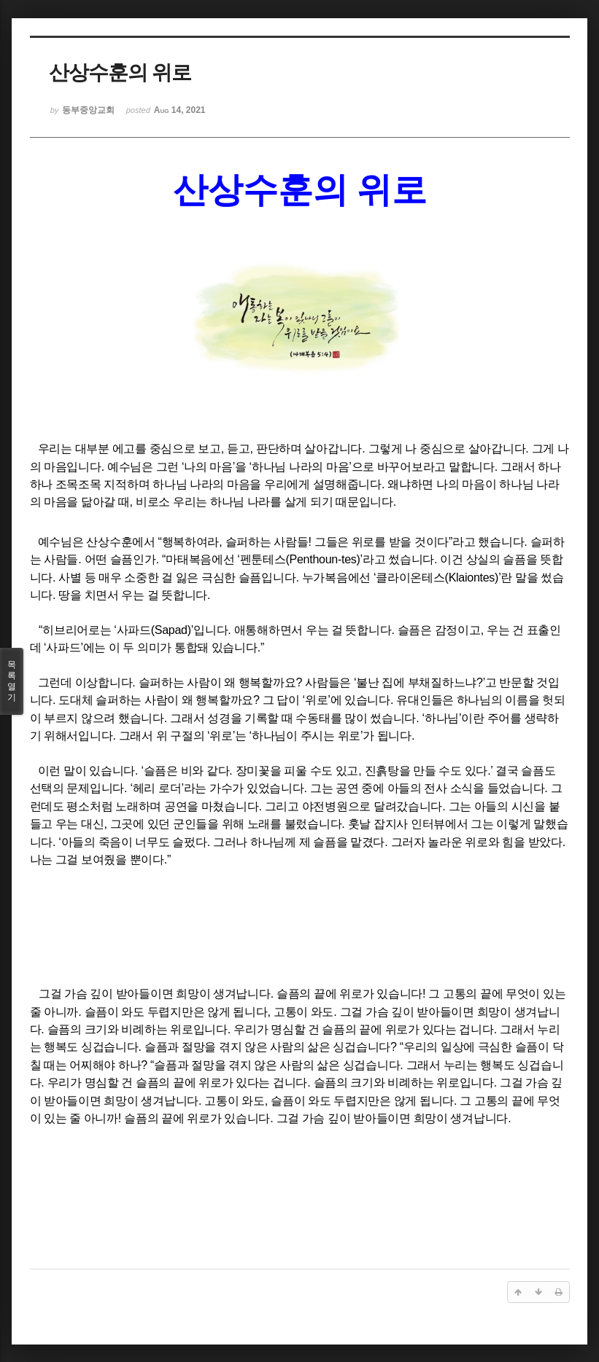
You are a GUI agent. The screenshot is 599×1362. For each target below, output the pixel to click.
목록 (11, 681)
